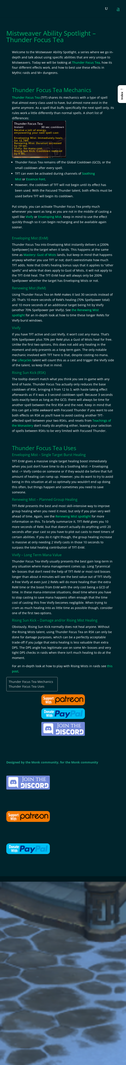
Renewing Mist (24, 288)
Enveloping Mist (49, 217)
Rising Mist (75, 620)
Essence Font (35, 179)
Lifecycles (25, 360)
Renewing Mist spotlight (73, 516)
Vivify (29, 217)
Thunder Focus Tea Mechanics (31, 682)
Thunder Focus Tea (86, 62)
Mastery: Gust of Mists (40, 255)
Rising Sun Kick (24, 372)
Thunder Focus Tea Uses (26, 686)
